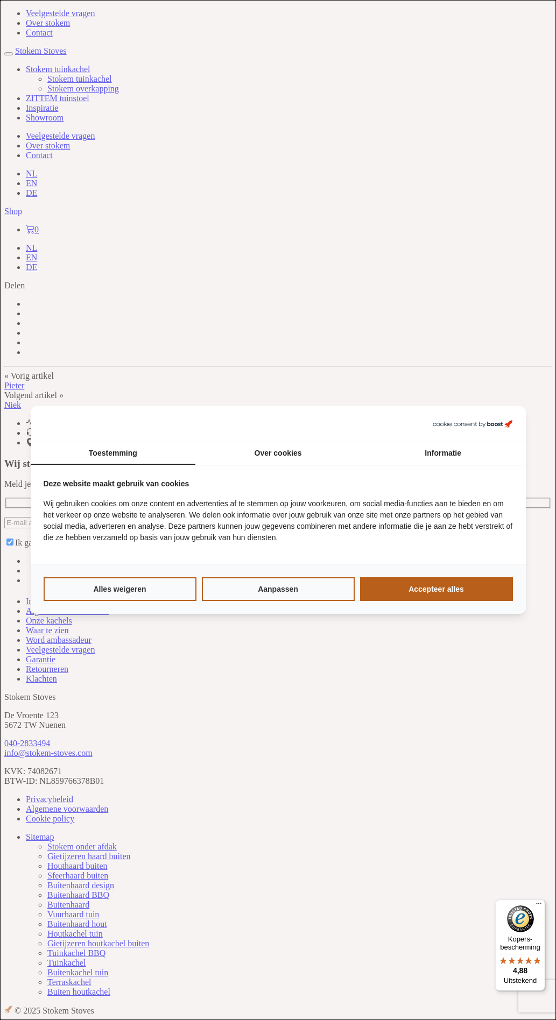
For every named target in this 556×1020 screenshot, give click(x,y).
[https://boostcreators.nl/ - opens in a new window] (472, 424)
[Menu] (538, 905)
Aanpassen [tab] (278, 589)
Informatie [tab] (443, 453)
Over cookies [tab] (278, 453)
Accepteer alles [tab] (436, 589)
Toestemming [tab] (113, 453)
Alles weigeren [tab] (119, 589)
